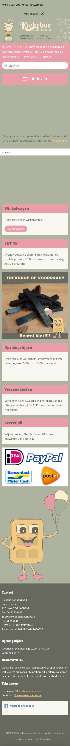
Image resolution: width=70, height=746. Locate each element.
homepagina (59, 140)
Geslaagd (56, 46)
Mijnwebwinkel (46, 739)
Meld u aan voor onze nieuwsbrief (22, 4)
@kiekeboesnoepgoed (28, 691)
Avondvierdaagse (36, 46)
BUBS (38, 51)
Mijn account (34, 13)
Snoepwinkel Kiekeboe (27, 695)
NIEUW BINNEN (12, 46)
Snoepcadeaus (10, 56)
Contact (46, 56)
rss (50, 733)
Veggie (27, 51)
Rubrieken (35, 78)
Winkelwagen (15, 228)
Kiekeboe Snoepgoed (19, 706)
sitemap (44, 733)
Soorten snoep (11, 51)
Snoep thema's (54, 51)
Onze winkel (30, 56)
